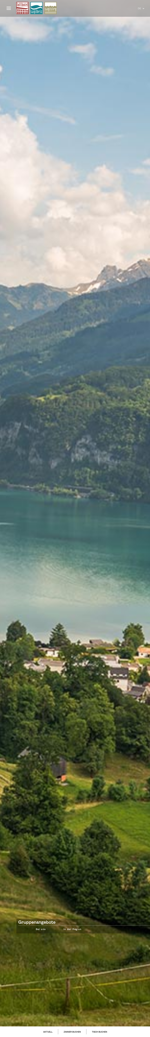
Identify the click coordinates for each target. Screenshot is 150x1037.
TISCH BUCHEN (99, 1032)
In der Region (72, 929)
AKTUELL (48, 1032)
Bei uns (41, 929)
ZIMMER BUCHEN (72, 1032)
